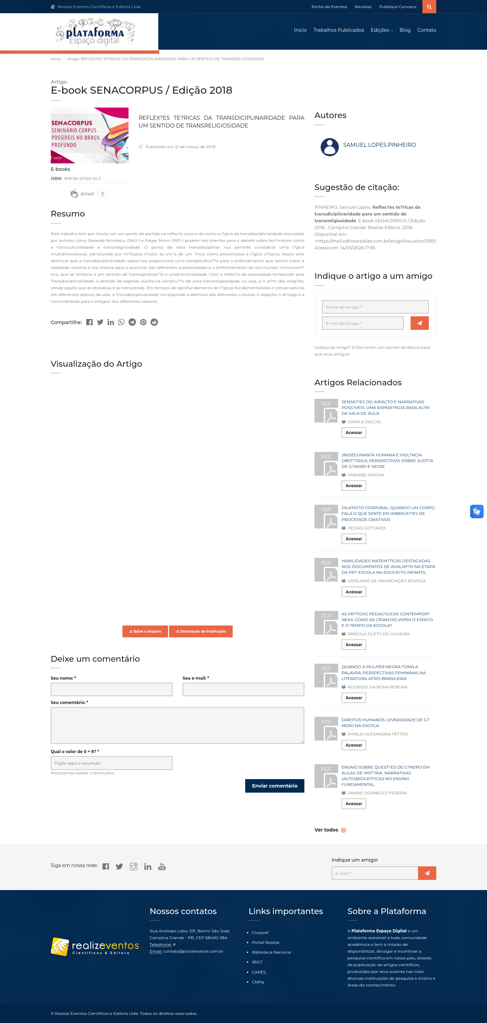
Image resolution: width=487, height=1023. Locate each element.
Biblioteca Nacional (271, 952)
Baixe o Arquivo (145, 632)
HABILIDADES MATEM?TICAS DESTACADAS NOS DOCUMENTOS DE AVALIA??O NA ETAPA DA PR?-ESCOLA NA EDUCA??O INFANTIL (388, 567)
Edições (380, 30)
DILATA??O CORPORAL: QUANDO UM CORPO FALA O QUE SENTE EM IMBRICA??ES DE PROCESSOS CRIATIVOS (388, 514)
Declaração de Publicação (201, 632)
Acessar (354, 433)
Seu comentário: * (69, 703)
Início (300, 30)
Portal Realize (266, 942)
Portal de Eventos (329, 6)
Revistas (363, 6)
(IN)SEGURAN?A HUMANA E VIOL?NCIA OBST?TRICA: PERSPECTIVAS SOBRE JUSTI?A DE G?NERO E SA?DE (387, 461)
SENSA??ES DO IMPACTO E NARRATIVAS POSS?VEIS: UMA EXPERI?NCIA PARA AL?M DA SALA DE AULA (386, 408)
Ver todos (327, 830)
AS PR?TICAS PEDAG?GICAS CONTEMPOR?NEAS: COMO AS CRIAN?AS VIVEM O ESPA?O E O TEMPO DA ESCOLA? (387, 620)
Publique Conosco (397, 6)
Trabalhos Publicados (339, 30)
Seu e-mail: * (196, 679)
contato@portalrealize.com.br (193, 951)
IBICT (257, 962)
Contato (426, 30)
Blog (405, 30)
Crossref (260, 932)
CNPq (258, 981)
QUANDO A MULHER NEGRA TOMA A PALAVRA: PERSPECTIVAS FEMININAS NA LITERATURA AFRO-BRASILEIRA (384, 673)
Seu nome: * (63, 679)
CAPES (259, 972)
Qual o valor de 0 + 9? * (75, 752)
